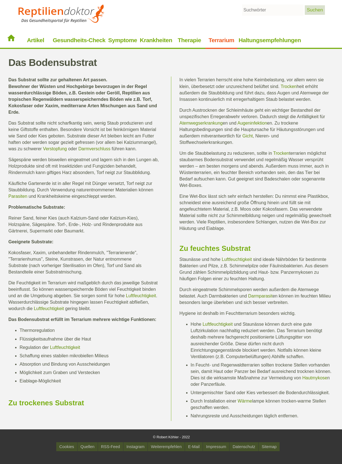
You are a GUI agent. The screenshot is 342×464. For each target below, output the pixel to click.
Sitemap (269, 446)
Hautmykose (314, 377)
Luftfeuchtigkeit (141, 295)
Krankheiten (156, 40)
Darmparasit (260, 296)
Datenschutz (244, 446)
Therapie (189, 40)
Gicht (247, 136)
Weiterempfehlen (166, 446)
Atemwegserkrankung (201, 123)
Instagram (136, 446)
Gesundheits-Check (79, 40)
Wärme (245, 401)
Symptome (122, 40)
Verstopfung (55, 148)
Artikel (35, 40)
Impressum (216, 446)
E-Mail (194, 446)
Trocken (289, 86)
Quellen (88, 446)
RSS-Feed (110, 446)
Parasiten (17, 196)
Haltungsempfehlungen (269, 40)
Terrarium (221, 40)
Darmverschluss (94, 148)
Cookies (66, 446)
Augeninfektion (252, 123)
